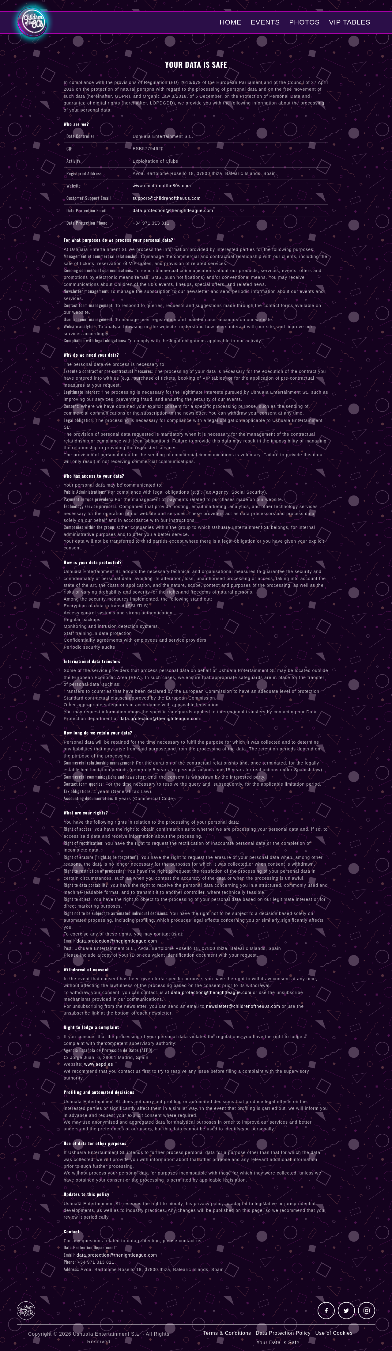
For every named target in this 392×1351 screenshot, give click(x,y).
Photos (304, 22)
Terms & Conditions (227, 1333)
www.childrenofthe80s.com (162, 185)
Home (230, 22)
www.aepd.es (98, 1064)
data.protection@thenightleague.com (173, 210)
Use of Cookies (334, 1333)
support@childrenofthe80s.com (167, 198)
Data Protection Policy (283, 1333)
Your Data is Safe (278, 1342)
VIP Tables (350, 22)
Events (265, 22)
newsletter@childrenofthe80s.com (243, 1006)
